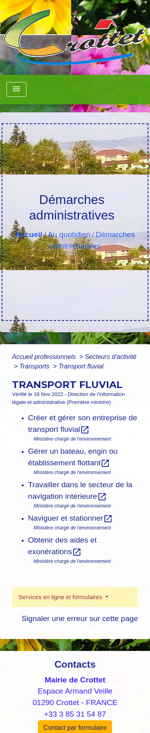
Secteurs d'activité (110, 356)
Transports (35, 366)
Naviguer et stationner (70, 518)
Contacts (75, 664)
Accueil (28, 234)
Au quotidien (69, 234)
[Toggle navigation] (16, 89)
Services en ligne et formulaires (61, 597)
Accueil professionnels (45, 356)
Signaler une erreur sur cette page (80, 618)
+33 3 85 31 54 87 (75, 714)
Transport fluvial (81, 366)
